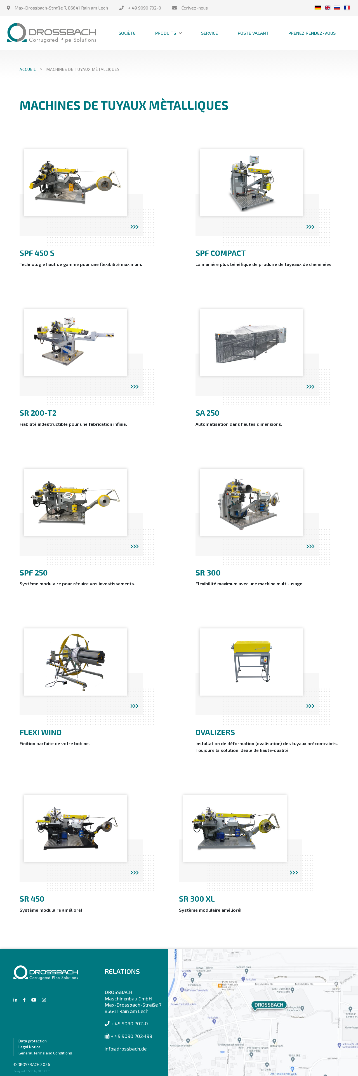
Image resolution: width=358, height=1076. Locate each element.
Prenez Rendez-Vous (312, 33)
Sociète (127, 33)
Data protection (32, 1040)
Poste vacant (253, 33)
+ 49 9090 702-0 (144, 7)
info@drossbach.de (126, 1048)
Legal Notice (29, 1046)
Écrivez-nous (194, 7)
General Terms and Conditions (45, 1053)
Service (209, 33)
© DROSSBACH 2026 (31, 1064)
